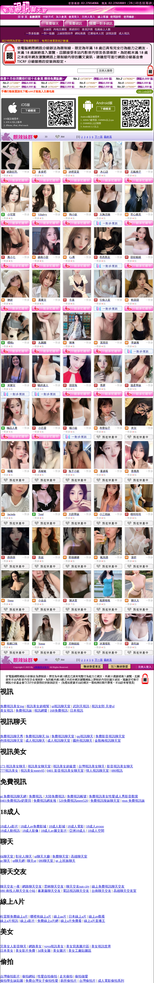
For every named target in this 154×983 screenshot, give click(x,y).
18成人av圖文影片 (54, 830)
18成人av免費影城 (33, 826)
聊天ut (31, 860)
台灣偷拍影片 (10, 976)
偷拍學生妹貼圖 (11, 980)
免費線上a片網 (47, 921)
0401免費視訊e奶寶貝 (15, 800)
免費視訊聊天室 (62, 736)
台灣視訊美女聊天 (91, 766)
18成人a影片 (9, 826)
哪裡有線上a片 (40, 916)
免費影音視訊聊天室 (110, 736)
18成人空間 (96, 830)
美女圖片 (59, 950)
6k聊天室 (7, 856)
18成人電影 (75, 826)
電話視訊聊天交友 (76, 890)
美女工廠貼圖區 (79, 950)
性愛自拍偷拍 (47, 976)
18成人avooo (95, 826)
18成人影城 (57, 826)
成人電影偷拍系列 (111, 980)
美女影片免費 (25, 950)
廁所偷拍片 (68, 980)
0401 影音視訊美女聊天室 (65, 770)
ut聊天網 (18, 860)
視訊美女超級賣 (64, 766)
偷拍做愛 (81, 976)
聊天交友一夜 (10, 886)
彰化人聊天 (24, 856)
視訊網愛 (40, 710)
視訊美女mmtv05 (32, 770)
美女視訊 (6, 710)
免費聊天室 (60, 856)
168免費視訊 (59, 710)
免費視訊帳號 (77, 796)
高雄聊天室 (79, 856)
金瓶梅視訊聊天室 (108, 740)
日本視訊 (76, 710)
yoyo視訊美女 (54, 946)
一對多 (25, 171)
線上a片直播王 (94, 921)
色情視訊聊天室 (11, 740)
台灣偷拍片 (87, 980)
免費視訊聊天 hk (37, 736)
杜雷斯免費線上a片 (14, 916)
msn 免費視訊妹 (133, 800)
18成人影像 (30, 830)
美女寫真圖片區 (77, 946)
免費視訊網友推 (44, 800)
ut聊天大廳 (42, 856)
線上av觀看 (97, 916)
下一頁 (99, 136)
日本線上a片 (77, 916)
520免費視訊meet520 (73, 800)
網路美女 (35, 946)
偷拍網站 (28, 976)
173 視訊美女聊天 (13, 766)
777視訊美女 (9, 770)
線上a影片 (27, 921)
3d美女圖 (44, 950)
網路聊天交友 (32, 886)
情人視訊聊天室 (97, 770)
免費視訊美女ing (12, 706)
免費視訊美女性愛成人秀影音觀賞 (113, 796)
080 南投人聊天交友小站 (17, 890)
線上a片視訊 (9, 921)
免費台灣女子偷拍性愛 (41, 980)
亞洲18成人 (77, 830)
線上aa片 (60, 916)
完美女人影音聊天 (13, 946)
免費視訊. (36, 796)
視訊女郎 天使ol (103, 706)
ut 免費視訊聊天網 (13, 796)
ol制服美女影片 (42, 667)
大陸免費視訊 (55, 796)
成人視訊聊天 (35, 740)
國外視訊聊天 (82, 740)
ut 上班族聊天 (65, 860)
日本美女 (6, 950)
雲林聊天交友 (54, 886)
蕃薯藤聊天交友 (49, 890)
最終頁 (108, 136)
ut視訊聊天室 (61, 706)
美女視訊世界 (101, 946)
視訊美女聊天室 (39, 766)
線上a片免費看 (71, 921)
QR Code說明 (145, 91)
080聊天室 (46, 860)
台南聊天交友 (101, 890)
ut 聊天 (5, 860)
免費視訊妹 (24, 710)
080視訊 (117, 770)
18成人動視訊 (10, 830)
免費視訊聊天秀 (11, 736)
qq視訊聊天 (85, 736)
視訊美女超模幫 (37, 706)
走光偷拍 (66, 976)
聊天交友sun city (77, 886)
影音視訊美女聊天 (120, 766)
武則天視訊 (81, 706)
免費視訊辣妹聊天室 (105, 800)
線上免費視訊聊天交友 (108, 886)
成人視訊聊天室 (58, 740)
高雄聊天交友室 (124, 890)
